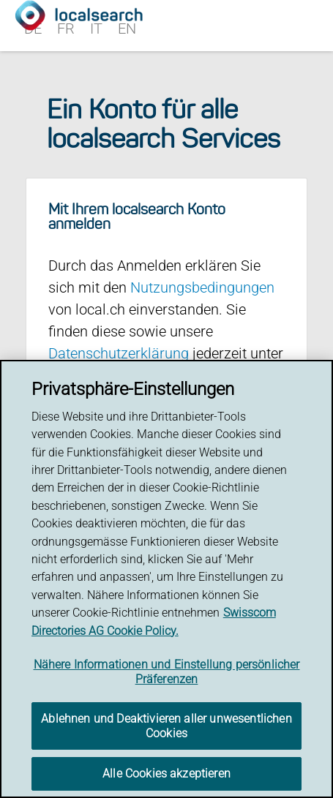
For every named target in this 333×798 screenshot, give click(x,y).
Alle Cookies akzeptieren (166, 773)
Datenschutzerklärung (118, 353)
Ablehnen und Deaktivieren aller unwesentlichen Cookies (166, 726)
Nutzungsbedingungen (202, 287)
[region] (166, 579)
